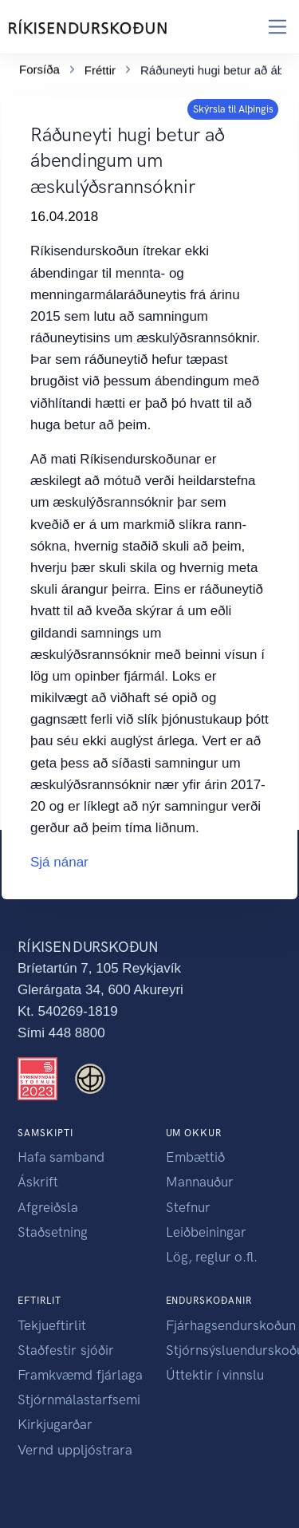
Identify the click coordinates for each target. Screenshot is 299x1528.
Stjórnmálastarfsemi (79, 1400)
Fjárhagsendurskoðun (231, 1325)
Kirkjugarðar (55, 1424)
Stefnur (188, 1207)
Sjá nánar (59, 862)
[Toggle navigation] (278, 26)
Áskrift (38, 1182)
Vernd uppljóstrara (75, 1450)
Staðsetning (53, 1232)
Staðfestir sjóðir (66, 1350)
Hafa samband (61, 1157)
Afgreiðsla (48, 1207)
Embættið (195, 1157)
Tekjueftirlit (52, 1325)
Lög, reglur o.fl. (212, 1257)
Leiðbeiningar (206, 1232)
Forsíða (39, 66)
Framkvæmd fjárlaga (80, 1375)
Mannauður (200, 1182)
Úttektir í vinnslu (215, 1375)
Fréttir (100, 67)
